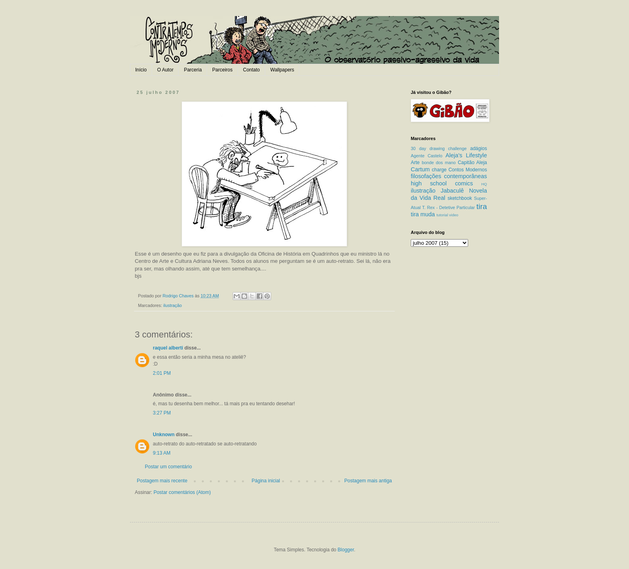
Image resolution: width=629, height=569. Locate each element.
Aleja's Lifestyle (466, 155)
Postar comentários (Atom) (182, 492)
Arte (415, 162)
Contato (251, 70)
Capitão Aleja (472, 162)
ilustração (172, 305)
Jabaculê (452, 190)
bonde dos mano (439, 162)
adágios (478, 148)
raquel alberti (168, 348)
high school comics (442, 183)
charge (439, 170)
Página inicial (266, 481)
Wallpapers (282, 70)
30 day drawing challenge (439, 148)
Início (141, 70)
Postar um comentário (168, 466)
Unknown (163, 434)
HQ (484, 184)
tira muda (423, 214)
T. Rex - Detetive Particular (448, 207)
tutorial (442, 215)
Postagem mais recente (162, 481)
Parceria (193, 70)
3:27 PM (162, 413)
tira (481, 206)
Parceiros (222, 70)
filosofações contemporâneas (449, 176)
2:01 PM (162, 373)
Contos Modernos (467, 170)
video (453, 215)
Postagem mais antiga (368, 481)
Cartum (420, 169)
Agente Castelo (426, 155)
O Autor (165, 70)
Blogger (346, 550)
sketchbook (460, 198)
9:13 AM (161, 453)
